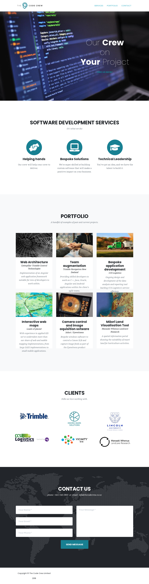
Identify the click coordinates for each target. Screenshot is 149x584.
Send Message (74, 544)
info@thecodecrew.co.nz (90, 495)
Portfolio (112, 5)
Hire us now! (105, 72)
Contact (126, 5)
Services (98, 5)
